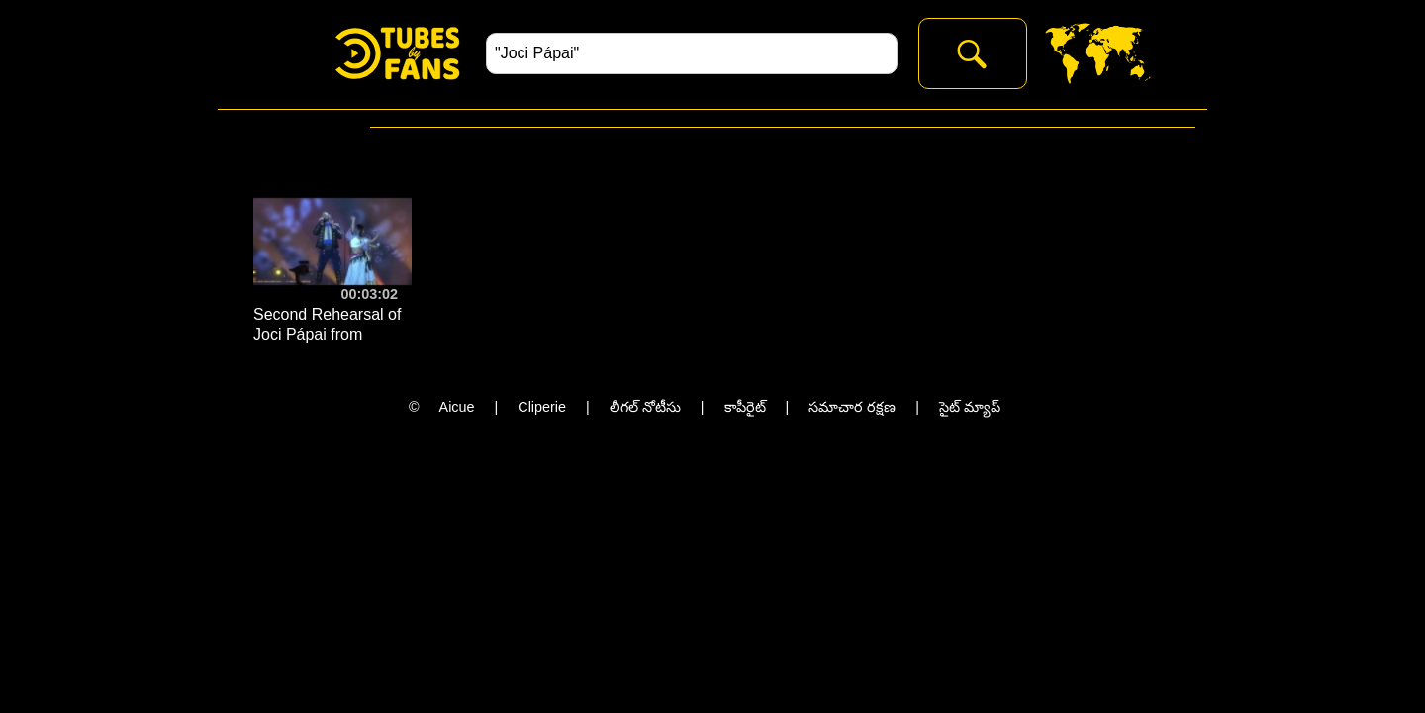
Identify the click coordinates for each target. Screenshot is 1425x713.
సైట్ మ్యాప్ (969, 407)
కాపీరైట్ (745, 407)
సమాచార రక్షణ (852, 407)
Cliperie (542, 407)
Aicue (457, 407)
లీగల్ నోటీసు (645, 407)
